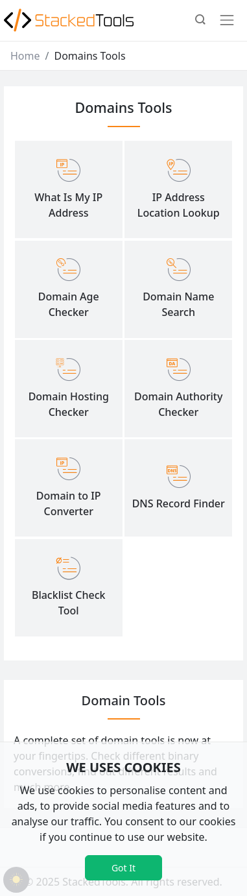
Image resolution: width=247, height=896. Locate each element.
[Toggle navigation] (227, 20)
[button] (200, 20)
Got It (123, 868)
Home (25, 56)
